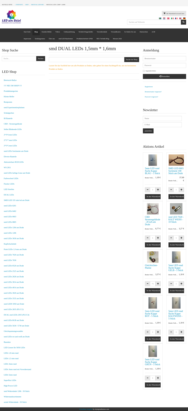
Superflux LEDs (10, 380)
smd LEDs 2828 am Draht (14, 277)
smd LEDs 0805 (10, 222)
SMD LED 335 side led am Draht (16, 200)
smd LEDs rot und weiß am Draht (17, 337)
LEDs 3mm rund (10, 364)
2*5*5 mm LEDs (10, 146)
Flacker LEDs (9, 184)
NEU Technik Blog (103, 39)
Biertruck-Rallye (10, 80)
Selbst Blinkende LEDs (13, 129)
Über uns (52, 39)
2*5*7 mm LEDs (10, 140)
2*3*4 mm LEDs (10, 135)
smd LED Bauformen (66, 39)
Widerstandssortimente (12, 397)
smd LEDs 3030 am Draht (14, 238)
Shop (36, 32)
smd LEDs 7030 (10, 260)
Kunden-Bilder (47, 32)
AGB (153, 32)
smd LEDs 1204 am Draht (14, 228)
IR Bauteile (8, 118)
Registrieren (149, 87)
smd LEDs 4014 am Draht (14, 288)
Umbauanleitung (69, 32)
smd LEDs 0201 (10, 206)
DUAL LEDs (9, 195)
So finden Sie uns (130, 32)
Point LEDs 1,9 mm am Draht (15, 249)
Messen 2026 (117, 39)
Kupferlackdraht (10, 244)
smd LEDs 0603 (10, 217)
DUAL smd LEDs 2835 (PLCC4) (16, 315)
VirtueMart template (85, 409)
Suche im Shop (131, 59)
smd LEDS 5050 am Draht (14, 304)
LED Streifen (9, 189)
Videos (57, 32)
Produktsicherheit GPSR (85, 39)
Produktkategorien (11, 91)
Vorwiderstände (102, 32)
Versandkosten (115, 32)
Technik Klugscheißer (86, 32)
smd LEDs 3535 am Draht (14, 298)
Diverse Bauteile (10, 157)
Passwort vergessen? (151, 97)
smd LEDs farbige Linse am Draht (17, 173)
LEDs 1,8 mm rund (11, 353)
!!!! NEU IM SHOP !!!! (13, 86)
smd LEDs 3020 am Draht (14, 293)
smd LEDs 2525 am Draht (14, 271)
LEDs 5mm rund (10, 375)
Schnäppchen (9, 113)
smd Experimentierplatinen (14, 107)
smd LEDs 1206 (10, 233)
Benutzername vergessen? (153, 92)
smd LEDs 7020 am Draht (14, 255)
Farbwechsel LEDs (11, 178)
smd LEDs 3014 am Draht (14, 282)
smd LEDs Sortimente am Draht (16, 151)
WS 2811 (7, 167)
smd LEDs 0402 (10, 211)
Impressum (27, 39)
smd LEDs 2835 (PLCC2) (14, 309)
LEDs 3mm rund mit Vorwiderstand (17, 369)
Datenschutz (144, 32)
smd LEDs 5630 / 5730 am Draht (16, 326)
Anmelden (164, 76)
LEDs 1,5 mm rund (11, 358)
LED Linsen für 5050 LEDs (14, 348)
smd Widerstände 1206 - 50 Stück (17, 391)
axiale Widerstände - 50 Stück (15, 402)
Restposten (8, 102)
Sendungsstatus (40, 39)
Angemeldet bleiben (149, 71)
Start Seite (27, 32)
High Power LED (10, 386)
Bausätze (7, 342)
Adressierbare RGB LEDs (14, 162)
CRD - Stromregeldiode (13, 124)
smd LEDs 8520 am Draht (14, 266)
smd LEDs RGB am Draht (14, 320)
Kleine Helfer (9, 97)
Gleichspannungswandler (13, 331)
